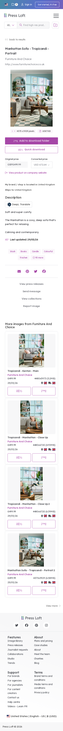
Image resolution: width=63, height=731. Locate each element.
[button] (6, 4)
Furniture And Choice (20, 374)
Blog (36, 662)
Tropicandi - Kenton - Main (23, 370)
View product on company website (26, 172)
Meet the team (42, 654)
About (37, 649)
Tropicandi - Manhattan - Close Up (28, 437)
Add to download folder (32, 140)
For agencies (15, 680)
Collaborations (15, 654)
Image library (15, 640)
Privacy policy (41, 692)
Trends (11, 662)
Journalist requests (18, 649)
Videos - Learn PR (17, 706)
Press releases (15, 645)
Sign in (26, 4)
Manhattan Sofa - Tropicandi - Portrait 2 (31, 570)
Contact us (13, 697)
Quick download (31, 149)
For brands (13, 676)
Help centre (14, 702)
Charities (38, 658)
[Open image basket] (55, 25)
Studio (11, 658)
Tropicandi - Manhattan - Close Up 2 (29, 503)
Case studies (41, 645)
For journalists (15, 684)
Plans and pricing (43, 640)
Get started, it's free (47, 4)
